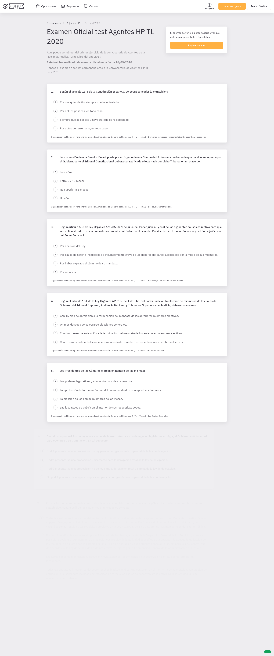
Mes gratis (209, 6)
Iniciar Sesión (259, 6)
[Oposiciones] (46, 6)
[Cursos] (91, 6)
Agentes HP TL (75, 23)
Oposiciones (54, 23)
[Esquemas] (70, 6)
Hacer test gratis (232, 6)
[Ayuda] (267, 651)
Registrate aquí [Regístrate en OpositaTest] (196, 45)
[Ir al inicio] (13, 6)
